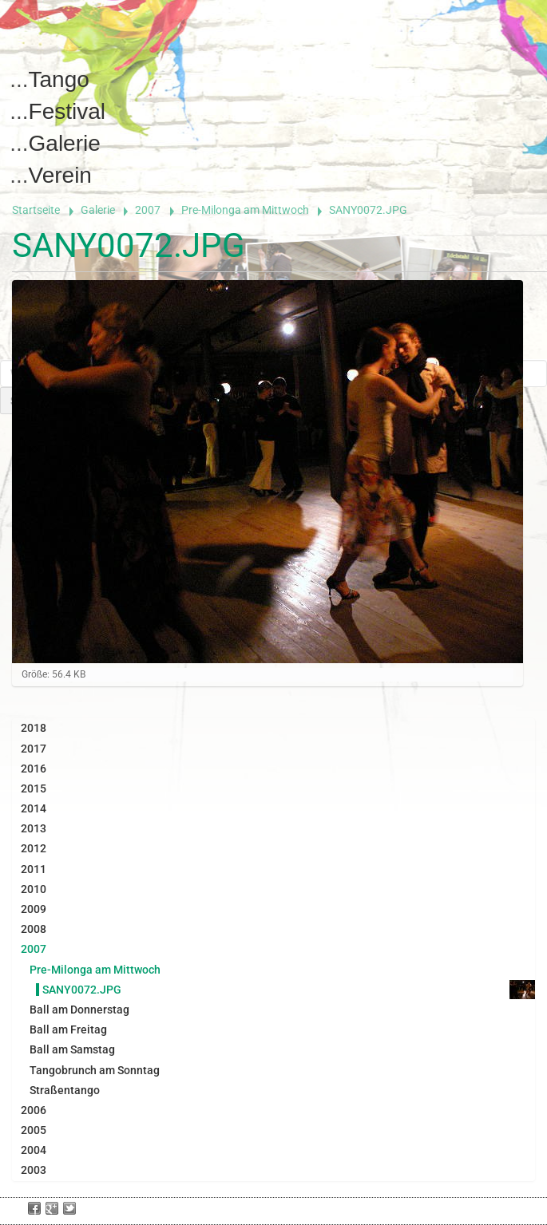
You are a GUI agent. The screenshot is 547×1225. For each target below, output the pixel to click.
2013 (33, 828)
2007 (148, 210)
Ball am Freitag (68, 1029)
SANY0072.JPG (81, 989)
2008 (33, 929)
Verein (60, 175)
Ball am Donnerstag (79, 1009)
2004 (33, 1150)
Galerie (65, 143)
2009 (33, 909)
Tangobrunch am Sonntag (95, 1070)
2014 (33, 808)
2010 (33, 889)
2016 (33, 768)
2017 (33, 748)
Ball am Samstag (72, 1049)
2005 (33, 1130)
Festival (67, 111)
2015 (33, 788)
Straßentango (65, 1090)
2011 (33, 869)
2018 (33, 727)
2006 (33, 1110)
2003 (33, 1170)
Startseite (36, 210)
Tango (59, 79)
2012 (33, 848)
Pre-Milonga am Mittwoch (245, 210)
